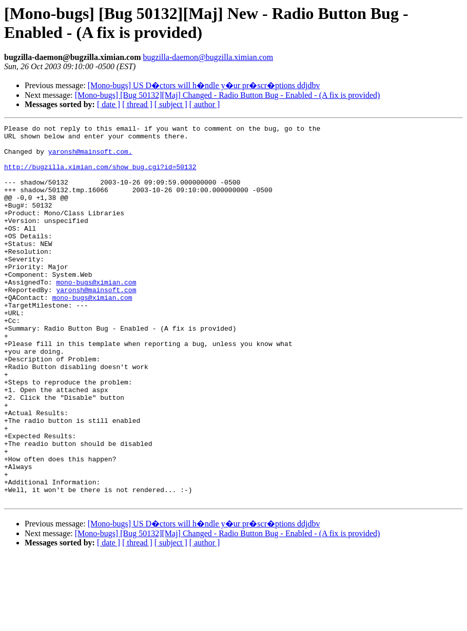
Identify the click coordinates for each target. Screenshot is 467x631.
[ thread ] (137, 104)
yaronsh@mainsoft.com (96, 323)
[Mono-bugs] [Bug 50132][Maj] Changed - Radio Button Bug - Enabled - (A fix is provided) (227, 95)
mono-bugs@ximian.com (96, 314)
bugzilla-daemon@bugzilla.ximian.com (208, 57)
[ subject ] (170, 104)
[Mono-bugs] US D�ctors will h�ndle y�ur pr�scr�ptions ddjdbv (204, 85)
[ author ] (204, 104)
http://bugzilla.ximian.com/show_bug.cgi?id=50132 (100, 175)
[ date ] (108, 104)
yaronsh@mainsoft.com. (90, 157)
